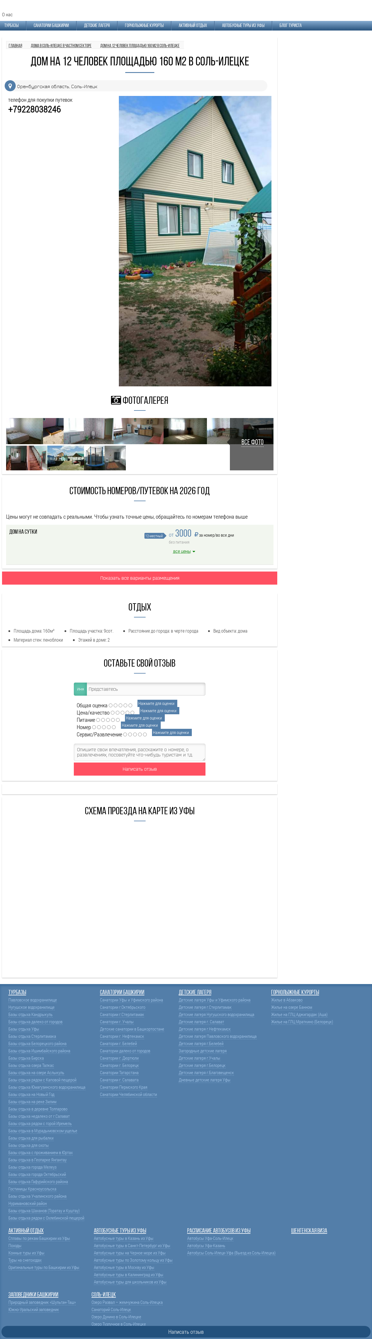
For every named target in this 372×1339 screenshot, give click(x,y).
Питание (86, 719)
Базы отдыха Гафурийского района (38, 1181)
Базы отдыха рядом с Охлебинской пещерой (46, 1218)
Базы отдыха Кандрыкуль (30, 1014)
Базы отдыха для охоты (28, 1145)
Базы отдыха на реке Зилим (32, 1101)
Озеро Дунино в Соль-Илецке (116, 1317)
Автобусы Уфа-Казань (206, 1245)
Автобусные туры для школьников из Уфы (130, 1282)
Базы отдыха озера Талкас (31, 1065)
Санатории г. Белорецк (119, 1065)
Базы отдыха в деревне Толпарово (37, 1109)
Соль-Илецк (104, 1295)
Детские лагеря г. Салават (201, 1021)
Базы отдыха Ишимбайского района (39, 1051)
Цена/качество (93, 712)
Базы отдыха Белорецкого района (37, 1043)
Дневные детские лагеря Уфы (204, 1080)
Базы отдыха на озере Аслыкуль (36, 1072)
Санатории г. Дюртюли (119, 1058)
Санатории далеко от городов (125, 1051)
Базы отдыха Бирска (26, 1058)
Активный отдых (193, 25)
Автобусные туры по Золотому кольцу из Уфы (133, 1260)
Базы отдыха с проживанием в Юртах (40, 1152)
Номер (84, 727)
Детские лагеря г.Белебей (201, 1043)
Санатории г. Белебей (118, 1043)
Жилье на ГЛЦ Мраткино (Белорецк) (302, 1021)
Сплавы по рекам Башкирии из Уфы (39, 1238)
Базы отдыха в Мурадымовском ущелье (42, 1130)
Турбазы (11, 25)
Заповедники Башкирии (33, 1295)
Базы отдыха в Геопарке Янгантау (37, 1160)
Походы (15, 1245)
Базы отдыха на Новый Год (31, 1094)
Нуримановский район (27, 1203)
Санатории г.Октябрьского (122, 1007)
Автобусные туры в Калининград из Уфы (128, 1274)
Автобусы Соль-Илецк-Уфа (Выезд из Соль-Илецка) (231, 1253)
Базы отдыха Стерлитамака (32, 1036)
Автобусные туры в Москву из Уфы (124, 1267)
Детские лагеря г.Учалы (199, 1058)
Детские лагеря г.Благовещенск (206, 1072)
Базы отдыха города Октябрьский (37, 1174)
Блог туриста (291, 25)
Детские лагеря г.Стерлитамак (205, 1007)
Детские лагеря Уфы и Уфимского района (215, 1000)
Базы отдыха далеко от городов (35, 1021)
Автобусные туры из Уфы (243, 25)
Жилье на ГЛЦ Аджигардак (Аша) (299, 1014)
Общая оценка (92, 705)
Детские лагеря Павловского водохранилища (218, 1036)
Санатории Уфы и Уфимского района (131, 1000)
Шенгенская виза (309, 1231)
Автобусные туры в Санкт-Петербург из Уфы (132, 1245)
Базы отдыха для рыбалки (30, 1138)
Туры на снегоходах (25, 1260)
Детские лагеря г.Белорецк (202, 1065)
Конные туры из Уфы (26, 1253)
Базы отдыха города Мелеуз (32, 1167)
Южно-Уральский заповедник (33, 1309)
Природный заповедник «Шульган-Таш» (42, 1302)
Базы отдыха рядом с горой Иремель (40, 1123)
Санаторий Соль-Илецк (111, 1309)
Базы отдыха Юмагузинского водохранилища (46, 1087)
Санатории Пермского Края (123, 1087)
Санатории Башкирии (51, 25)
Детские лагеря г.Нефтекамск (205, 1029)
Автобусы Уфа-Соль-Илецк (210, 1238)
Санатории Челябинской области (128, 1094)
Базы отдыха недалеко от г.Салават (39, 1116)
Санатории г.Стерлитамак (122, 1014)
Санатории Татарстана (119, 1072)
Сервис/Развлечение (99, 734)
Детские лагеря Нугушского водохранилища (216, 1014)
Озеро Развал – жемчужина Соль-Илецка (127, 1302)
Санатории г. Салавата (119, 1080)
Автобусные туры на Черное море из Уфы (130, 1253)
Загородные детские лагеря (203, 1051)
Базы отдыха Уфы (23, 1029)
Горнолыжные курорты (144, 25)
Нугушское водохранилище (31, 1007)
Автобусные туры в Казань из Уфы (123, 1238)
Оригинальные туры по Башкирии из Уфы (43, 1267)
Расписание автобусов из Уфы (219, 1231)
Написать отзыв (140, 769)
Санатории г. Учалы (117, 1021)
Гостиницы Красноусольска (32, 1189)
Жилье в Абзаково (287, 1000)
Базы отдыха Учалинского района (37, 1196)
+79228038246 (34, 109)
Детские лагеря (97, 25)
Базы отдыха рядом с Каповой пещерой (42, 1080)
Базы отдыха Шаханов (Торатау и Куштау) (44, 1210)
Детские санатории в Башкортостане (132, 1029)
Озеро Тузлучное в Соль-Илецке (119, 1324)
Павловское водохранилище (32, 1000)
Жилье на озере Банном (291, 1007)
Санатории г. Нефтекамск (122, 1036)
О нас (7, 14)
